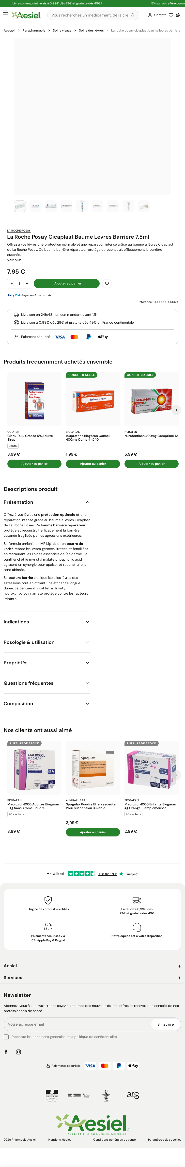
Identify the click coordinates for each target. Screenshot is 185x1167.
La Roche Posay (19, 230)
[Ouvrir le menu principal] (5, 12)
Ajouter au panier (34, 464)
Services (13, 978)
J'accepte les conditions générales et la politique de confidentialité (64, 1036)
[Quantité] (19, 283)
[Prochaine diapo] (176, 410)
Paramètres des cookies (164, 1140)
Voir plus (14, 260)
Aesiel (10, 966)
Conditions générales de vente (114, 1140)
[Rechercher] (93, 15)
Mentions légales (59, 1140)
